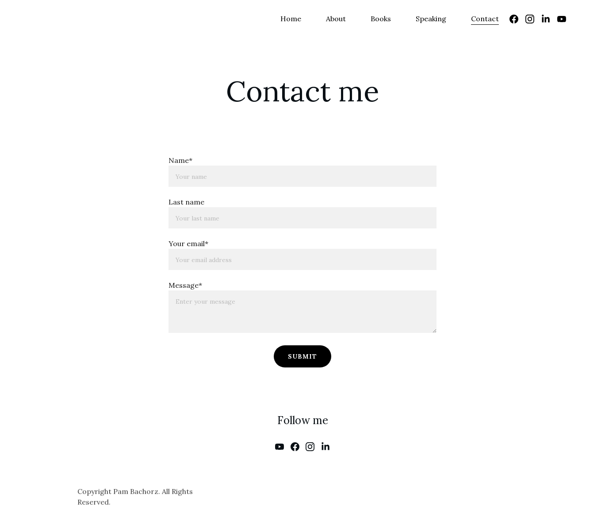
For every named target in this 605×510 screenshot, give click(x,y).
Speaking (431, 18)
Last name (186, 201)
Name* (180, 160)
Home (290, 18)
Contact (485, 18)
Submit (302, 356)
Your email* (188, 243)
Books (381, 18)
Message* (185, 285)
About (336, 18)
